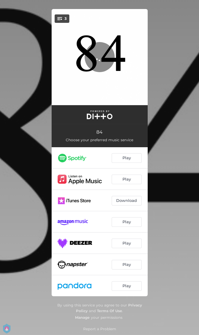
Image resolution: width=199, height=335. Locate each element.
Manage (82, 317)
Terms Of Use (109, 311)
